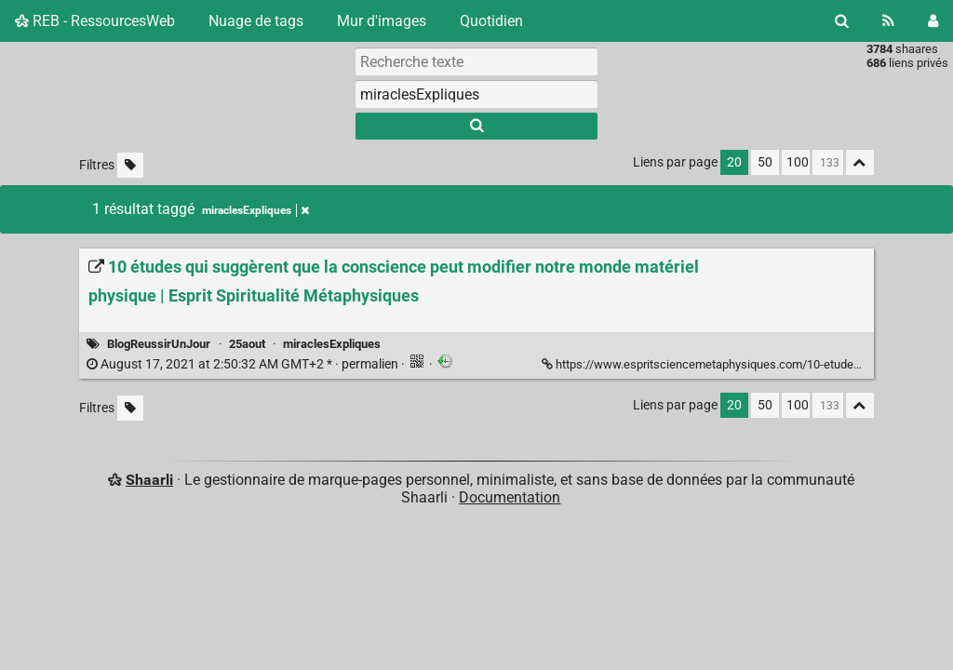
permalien (244, 364)
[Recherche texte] (476, 61)
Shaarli (149, 480)
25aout (247, 344)
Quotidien (491, 21)
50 (765, 162)
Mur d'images (381, 21)
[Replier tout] (860, 162)
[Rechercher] (842, 21)
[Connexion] (933, 21)
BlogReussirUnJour (158, 344)
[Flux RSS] (888, 21)
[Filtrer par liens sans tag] (130, 165)
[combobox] (476, 94)
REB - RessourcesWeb (95, 21)
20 (734, 162)
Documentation (509, 497)
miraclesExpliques (332, 344)
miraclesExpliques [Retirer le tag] (255, 210)
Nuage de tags (255, 21)
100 (797, 162)
